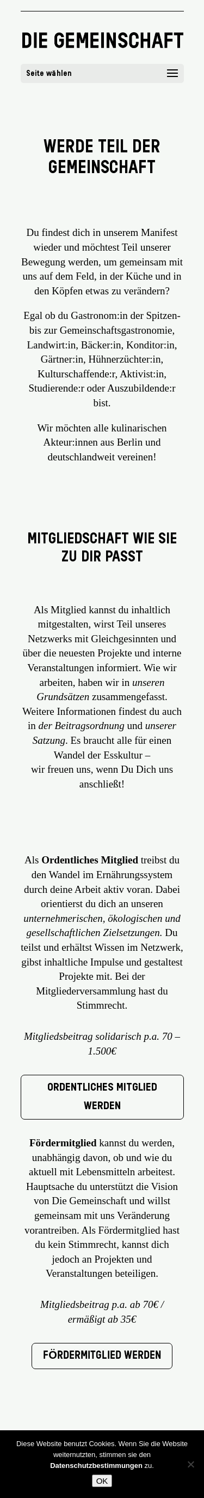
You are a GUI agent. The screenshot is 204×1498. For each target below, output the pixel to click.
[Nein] (190, 1464)
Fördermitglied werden (102, 1356)
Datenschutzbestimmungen (96, 1465)
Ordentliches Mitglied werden (102, 1097)
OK (102, 1480)
